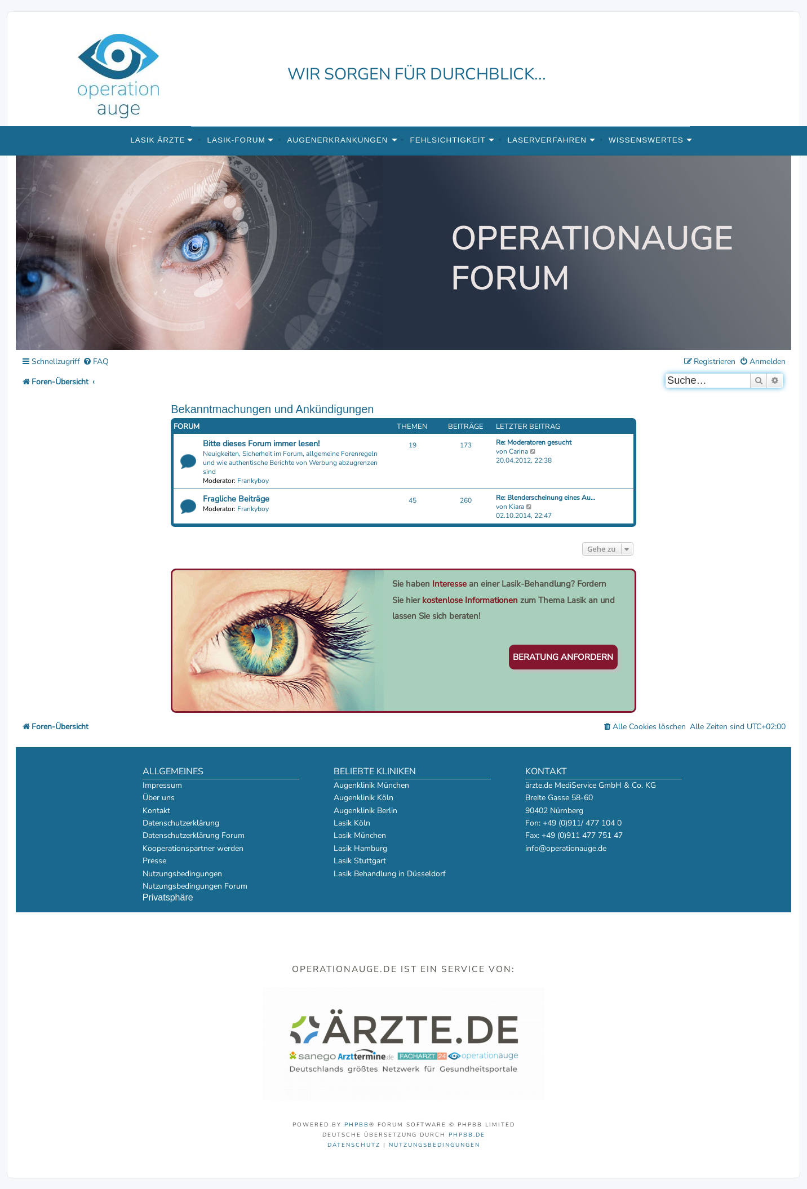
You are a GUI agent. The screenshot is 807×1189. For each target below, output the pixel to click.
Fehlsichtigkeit (447, 140)
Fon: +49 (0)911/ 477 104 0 (573, 823)
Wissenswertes (646, 140)
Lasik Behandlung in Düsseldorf (390, 873)
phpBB (356, 1125)
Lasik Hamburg (360, 848)
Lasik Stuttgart (360, 860)
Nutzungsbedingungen (182, 873)
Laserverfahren (547, 140)
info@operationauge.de (565, 848)
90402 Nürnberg (554, 810)
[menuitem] (96, 362)
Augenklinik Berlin (365, 810)
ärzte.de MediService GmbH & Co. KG (590, 785)
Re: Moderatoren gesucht (533, 442)
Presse (154, 860)
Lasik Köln (352, 823)
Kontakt (156, 810)
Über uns (159, 797)
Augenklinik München (371, 785)
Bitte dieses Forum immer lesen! (261, 443)
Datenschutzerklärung (181, 823)
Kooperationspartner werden (193, 848)
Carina (518, 451)
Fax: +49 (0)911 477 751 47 (574, 835)
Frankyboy (253, 480)
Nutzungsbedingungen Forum (195, 886)
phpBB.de (467, 1135)
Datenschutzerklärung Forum (194, 835)
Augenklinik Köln (363, 797)
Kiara (516, 506)
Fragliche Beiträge (236, 498)
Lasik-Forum (236, 140)
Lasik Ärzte (157, 140)
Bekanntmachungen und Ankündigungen (272, 409)
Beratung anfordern (563, 657)
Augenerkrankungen (337, 140)
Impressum (162, 785)
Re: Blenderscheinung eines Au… (545, 497)
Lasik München (360, 835)
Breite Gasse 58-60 (559, 797)
